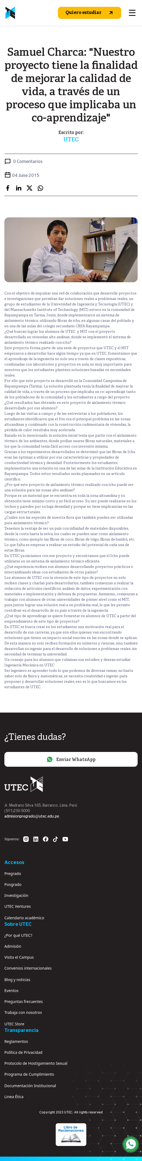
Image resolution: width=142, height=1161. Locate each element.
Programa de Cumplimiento (29, 1074)
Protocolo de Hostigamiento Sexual (35, 1063)
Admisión (12, 946)
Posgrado (13, 884)
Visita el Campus (19, 957)
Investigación (16, 895)
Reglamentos (16, 1041)
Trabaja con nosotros (23, 1012)
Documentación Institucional (30, 1085)
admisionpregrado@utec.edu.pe (31, 816)
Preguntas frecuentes (23, 1001)
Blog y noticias (17, 979)
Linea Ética (13, 1096)
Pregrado (12, 873)
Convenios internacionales (28, 968)
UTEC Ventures (17, 906)
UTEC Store (14, 1023)
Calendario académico (24, 917)
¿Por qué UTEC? (18, 935)
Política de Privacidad (23, 1052)
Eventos (11, 990)
